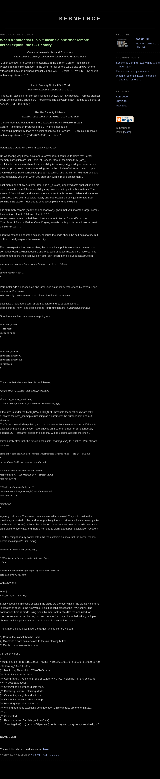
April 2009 (122, 96)
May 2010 (121, 105)
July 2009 (121, 100)
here (45, 749)
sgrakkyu (142, 39)
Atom (127, 131)
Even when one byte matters (132, 71)
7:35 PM (36, 755)
